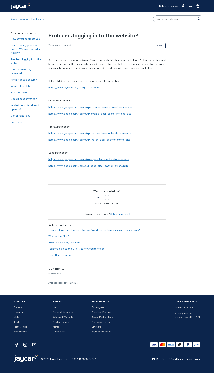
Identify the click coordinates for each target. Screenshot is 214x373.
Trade (17, 322)
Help (55, 307)
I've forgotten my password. (21, 71)
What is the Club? (21, 86)
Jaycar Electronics (19, 19)
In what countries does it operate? (25, 107)
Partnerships (20, 326)
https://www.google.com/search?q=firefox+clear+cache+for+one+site (89, 139)
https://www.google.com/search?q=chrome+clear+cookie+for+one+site (90, 107)
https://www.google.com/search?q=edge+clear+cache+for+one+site (88, 165)
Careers (18, 307)
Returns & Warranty (63, 317)
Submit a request (168, 6)
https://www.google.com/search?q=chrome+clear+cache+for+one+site (89, 113)
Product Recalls (61, 322)
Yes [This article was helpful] (98, 197)
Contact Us (59, 331)
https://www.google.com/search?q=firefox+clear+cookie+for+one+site (89, 133)
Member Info (37, 19)
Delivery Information (63, 312)
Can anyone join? (20, 115)
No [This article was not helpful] (115, 197)
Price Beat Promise (59, 255)
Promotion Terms (101, 322)
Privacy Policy (193, 359)
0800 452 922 (186, 307)
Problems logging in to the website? (26, 61)
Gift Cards (97, 326)
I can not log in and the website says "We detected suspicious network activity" (94, 230)
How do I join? (19, 92)
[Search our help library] (174, 19)
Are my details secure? (24, 79)
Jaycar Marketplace (102, 317)
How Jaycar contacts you (25, 38)
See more (16, 122)
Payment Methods (101, 331)
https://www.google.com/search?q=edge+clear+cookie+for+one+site (88, 159)
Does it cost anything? (24, 98)
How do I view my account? (64, 242)
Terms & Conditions (172, 359)
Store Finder (20, 331)
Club (16, 317)
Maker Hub (19, 312)
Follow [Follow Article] (159, 45)
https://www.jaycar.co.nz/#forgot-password (74, 87)
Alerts (56, 326)
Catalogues (98, 307)
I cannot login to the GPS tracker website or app (76, 248)
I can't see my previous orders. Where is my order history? (25, 49)
